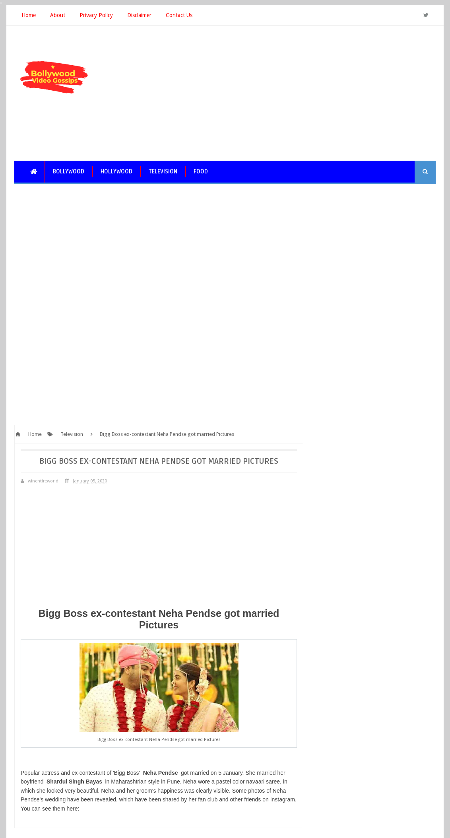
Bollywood (68, 171)
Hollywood (116, 171)
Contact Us (179, 15)
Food (201, 171)
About (57, 15)
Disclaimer (139, 15)
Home (28, 15)
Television (163, 171)
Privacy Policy (96, 15)
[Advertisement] (291, 93)
